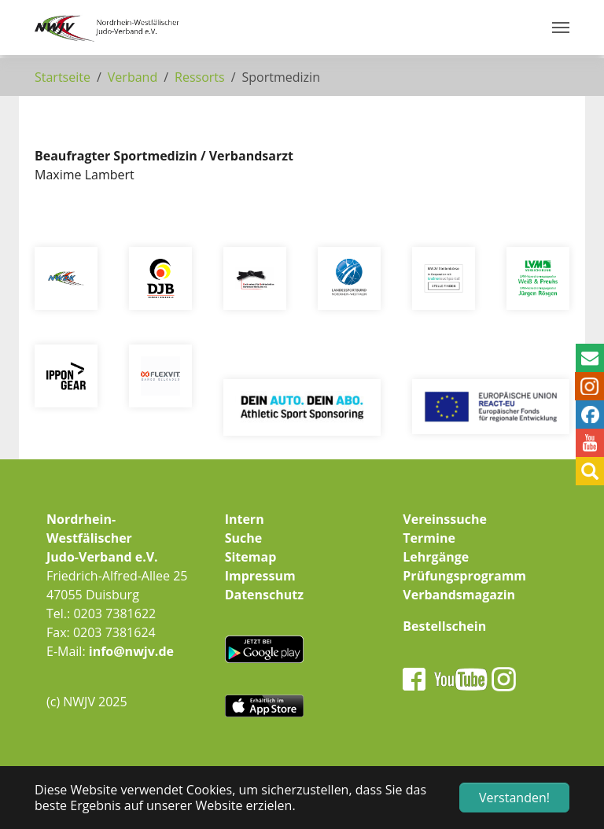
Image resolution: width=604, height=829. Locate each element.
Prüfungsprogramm (464, 575)
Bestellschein (444, 626)
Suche (244, 538)
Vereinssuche (445, 519)
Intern (244, 519)
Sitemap (251, 557)
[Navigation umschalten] (560, 27)
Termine (429, 538)
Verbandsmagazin (459, 594)
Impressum (260, 575)
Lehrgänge (436, 557)
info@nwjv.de (131, 651)
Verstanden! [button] (514, 797)
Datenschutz (264, 594)
